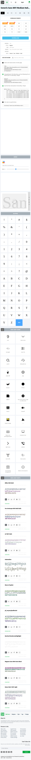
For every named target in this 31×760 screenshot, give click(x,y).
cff (26, 29)
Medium (18, 53)
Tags (22, 714)
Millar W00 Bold (9, 483)
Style (18, 714)
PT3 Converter (13, 733)
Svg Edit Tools (13, 729)
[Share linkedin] (11, 752)
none (26, 32)
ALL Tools (22, 736)
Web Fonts (8, 714)
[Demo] (11, 13)
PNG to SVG (3, 729)
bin (5, 29)
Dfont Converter (4, 736)
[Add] (3, 13)
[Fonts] (28, 13)
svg (19, 23)
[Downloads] (11, 499)
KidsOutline (8, 559)
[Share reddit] (4, 752)
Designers (14, 714)
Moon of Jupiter (9, 585)
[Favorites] (7, 13)
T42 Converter (13, 734)
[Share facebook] (1, 752)
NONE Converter (13, 736)
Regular (11, 45)
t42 (5, 32)
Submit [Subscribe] (26, 752)
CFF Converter (3, 734)
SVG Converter (13, 730)
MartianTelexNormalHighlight (13, 636)
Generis (11, 53)
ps (18, 29)
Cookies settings (13, 737)
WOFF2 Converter (13, 731)
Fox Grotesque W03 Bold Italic (13, 508)
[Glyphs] (16, 13)
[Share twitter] (6, 752)
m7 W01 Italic (8, 534)
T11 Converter (23, 734)
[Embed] (17, 499)
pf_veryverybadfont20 (11, 610)
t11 (12, 32)
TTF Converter (23, 729)
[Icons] (24, 13)
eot (26, 23)
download (15, 38)
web (12, 23)
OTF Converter (4, 730)
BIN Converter (3, 733)
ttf (5, 23)
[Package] (20, 13)
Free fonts (3, 2)
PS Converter (22, 733)
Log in (22, 2)
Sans (14, 53)
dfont (19, 32)
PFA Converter (23, 731)
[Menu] (15, 2)
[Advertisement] (15, 131)
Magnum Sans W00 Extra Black (13, 661)
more (19, 323)
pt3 (12, 29)
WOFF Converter (4, 731)
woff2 (12, 26)
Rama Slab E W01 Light (11, 687)
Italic (21, 53)
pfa (26, 26)
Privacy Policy (3, 737)
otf (19, 26)
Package (26, 714)
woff (5, 26)
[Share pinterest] (9, 752)
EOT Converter (23, 730)
